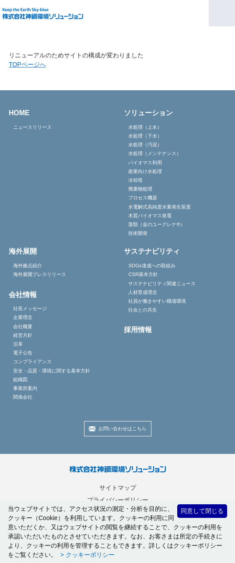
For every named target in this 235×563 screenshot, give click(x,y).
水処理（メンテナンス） (154, 153)
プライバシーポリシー (117, 499)
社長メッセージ (30, 308)
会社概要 (22, 326)
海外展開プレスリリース (39, 274)
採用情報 (138, 329)
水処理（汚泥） (145, 144)
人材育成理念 (142, 292)
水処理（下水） (145, 135)
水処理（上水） (145, 127)
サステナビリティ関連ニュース (162, 283)
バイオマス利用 (145, 162)
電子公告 (22, 352)
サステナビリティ (152, 251)
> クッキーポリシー (87, 554)
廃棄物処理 (140, 188)
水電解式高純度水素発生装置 (159, 206)
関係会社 (22, 397)
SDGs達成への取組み (151, 265)
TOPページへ (27, 64)
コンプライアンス (32, 361)
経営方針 (22, 335)
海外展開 (23, 251)
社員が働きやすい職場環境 (157, 301)
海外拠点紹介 (27, 265)
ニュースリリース (32, 127)
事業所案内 (25, 388)
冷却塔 (135, 180)
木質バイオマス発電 (150, 215)
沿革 (18, 344)
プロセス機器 (142, 197)
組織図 (20, 379)
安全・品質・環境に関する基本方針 (51, 370)
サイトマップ (117, 487)
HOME (19, 113)
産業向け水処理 (145, 171)
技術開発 (137, 233)
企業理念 (22, 317)
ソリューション (148, 113)
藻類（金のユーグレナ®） (156, 224)
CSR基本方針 (143, 274)
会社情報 (23, 294)
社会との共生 (142, 309)
